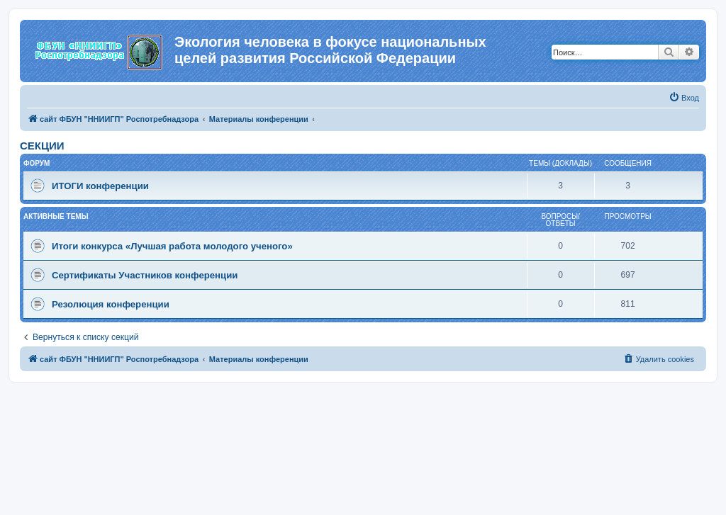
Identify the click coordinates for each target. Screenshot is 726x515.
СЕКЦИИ (42, 146)
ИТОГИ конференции (100, 186)
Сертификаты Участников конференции (145, 275)
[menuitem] (684, 97)
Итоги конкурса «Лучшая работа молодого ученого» (172, 246)
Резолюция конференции (110, 304)
